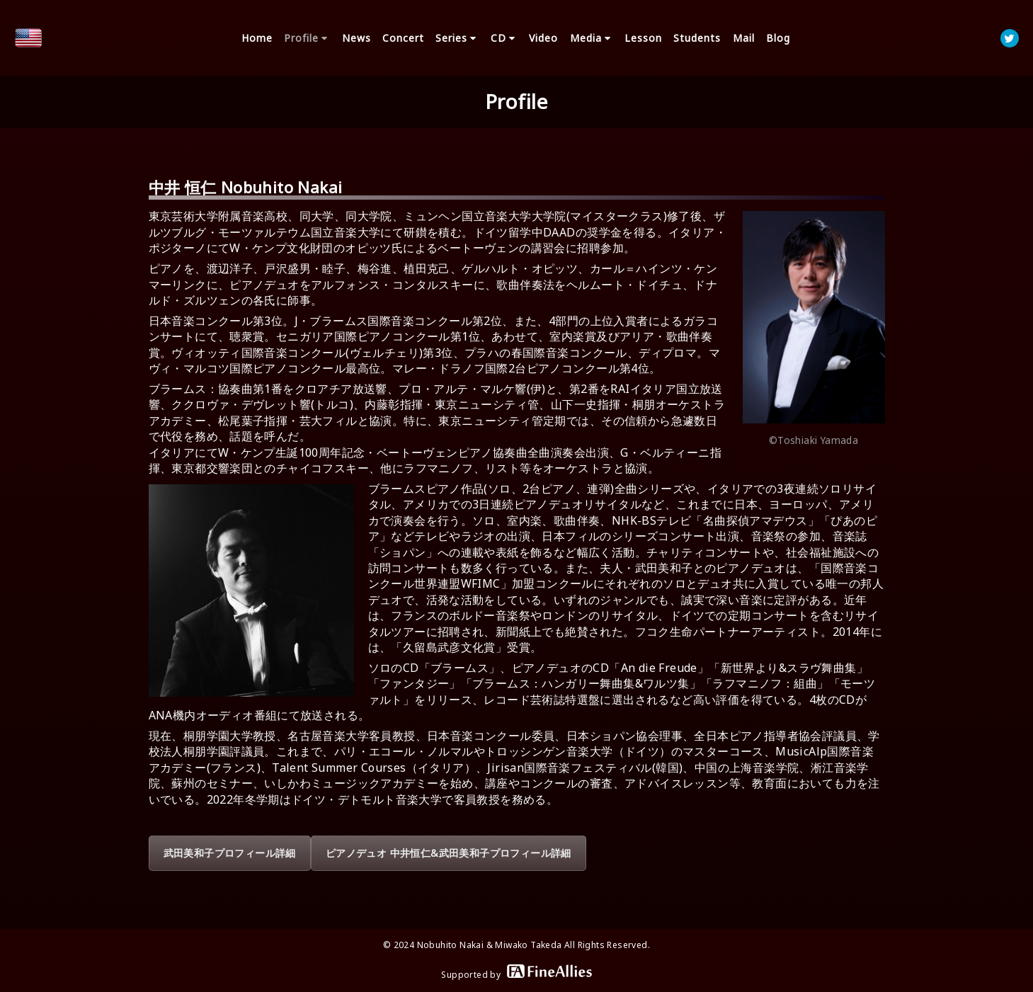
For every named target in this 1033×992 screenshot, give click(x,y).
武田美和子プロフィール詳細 (230, 853)
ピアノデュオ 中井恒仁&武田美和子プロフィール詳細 (448, 853)
